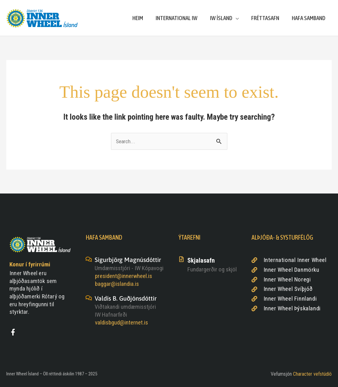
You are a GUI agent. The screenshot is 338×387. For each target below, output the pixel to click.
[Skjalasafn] (181, 259)
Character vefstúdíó (312, 374)
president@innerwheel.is (123, 276)
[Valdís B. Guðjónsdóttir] (88, 298)
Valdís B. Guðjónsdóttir (126, 298)
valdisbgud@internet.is (121, 322)
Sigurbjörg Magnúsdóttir (128, 259)
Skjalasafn (201, 260)
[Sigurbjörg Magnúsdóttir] (88, 259)
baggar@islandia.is (117, 283)
